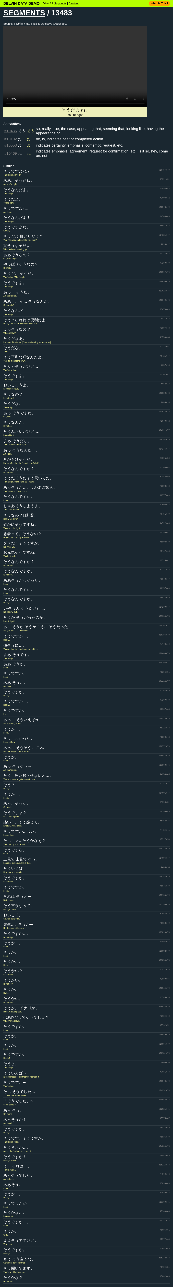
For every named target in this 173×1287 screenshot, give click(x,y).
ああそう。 (13, 1185)
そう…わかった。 (18, 738)
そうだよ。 (13, 199)
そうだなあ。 (15, 338)
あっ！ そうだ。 (17, 292)
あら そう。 (13, 1110)
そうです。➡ (14, 1082)
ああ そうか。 (15, 664)
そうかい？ (13, 971)
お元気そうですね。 (20, 552)
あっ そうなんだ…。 (21, 450)
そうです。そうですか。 (24, 1138)
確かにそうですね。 (20, 524)
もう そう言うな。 (19, 1259)
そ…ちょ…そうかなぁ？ (24, 841)
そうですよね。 (16, 208)
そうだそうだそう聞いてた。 (28, 478)
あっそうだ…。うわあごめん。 (30, 487)
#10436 (10, 131)
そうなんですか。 (18, 496)
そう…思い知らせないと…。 (28, 775)
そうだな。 (13, 348)
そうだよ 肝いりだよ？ (23, 236)
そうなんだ (13, 311)
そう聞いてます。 (18, 1268)
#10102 (10, 139)
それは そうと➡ (17, 896)
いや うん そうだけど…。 (25, 608)
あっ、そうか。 (16, 803)
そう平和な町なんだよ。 (24, 357)
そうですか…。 (16, 636)
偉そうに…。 (14, 645)
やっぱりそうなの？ (20, 264)
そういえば (13, 868)
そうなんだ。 (15, 422)
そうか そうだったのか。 (25, 617)
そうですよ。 (15, 283)
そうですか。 (15, 673)
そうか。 (11, 757)
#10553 (10, 145)
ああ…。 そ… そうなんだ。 (27, 301)
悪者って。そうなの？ (22, 534)
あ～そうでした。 (18, 1175)
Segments (60, 3)
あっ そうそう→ (17, 766)
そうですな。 (15, 850)
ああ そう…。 (15, 682)
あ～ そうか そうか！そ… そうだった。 (37, 627)
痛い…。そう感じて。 (22, 822)
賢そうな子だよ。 (18, 245)
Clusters (74, 3)
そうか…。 (12, 729)
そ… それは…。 (17, 1166)
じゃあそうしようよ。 (22, 506)
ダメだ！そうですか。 (22, 543)
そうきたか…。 (16, 1147)
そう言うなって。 (18, 906)
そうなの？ (13, 394)
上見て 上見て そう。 (21, 859)
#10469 (10, 153)
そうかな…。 (14, 1212)
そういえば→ (15, 1073)
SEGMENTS (24, 13)
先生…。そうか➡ (18, 924)
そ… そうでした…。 (21, 1092)
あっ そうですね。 (19, 413)
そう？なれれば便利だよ (24, 320)
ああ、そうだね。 (18, 180)
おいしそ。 (13, 915)
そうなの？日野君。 (20, 515)
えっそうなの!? (16, 329)
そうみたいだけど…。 (22, 431)
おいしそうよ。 (16, 385)
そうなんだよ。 (16, 190)
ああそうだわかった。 (22, 580)
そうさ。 (11, 1064)
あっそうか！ (15, 1119)
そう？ (9, 785)
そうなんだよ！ (16, 218)
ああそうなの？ (16, 255)
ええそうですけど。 (20, 1240)
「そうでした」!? (18, 1101)
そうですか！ (15, 1157)
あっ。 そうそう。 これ (23, 748)
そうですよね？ (16, 171)
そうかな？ (13, 1278)
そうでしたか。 (16, 1203)
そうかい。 (13, 980)
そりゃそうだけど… (20, 366)
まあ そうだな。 (17, 441)
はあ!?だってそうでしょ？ (26, 1017)
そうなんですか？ (18, 469)
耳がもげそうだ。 (18, 459)
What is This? (159, 3)
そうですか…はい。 (20, 831)
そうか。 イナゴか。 (21, 1008)
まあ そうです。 (17, 655)
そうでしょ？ (15, 813)
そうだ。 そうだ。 (19, 273)
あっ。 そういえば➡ (20, 720)
